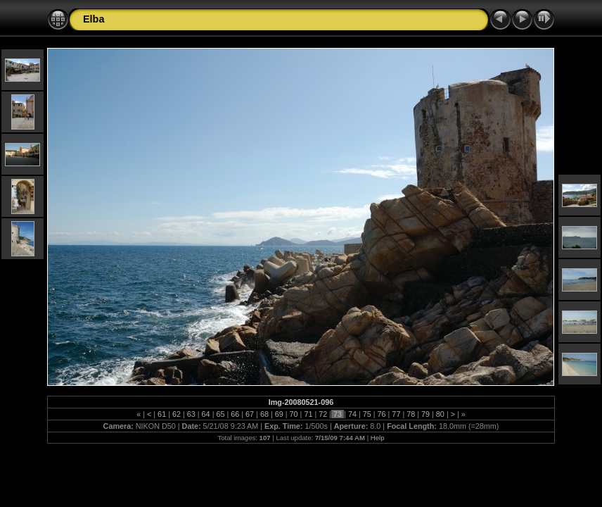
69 (279, 414)
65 (220, 414)
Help (378, 438)
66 (235, 414)
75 (367, 414)
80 (440, 414)
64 (206, 414)
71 (308, 414)
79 (425, 414)
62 (176, 414)
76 (382, 414)
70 (294, 414)
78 (410, 414)
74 (352, 414)
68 (264, 414)
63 (191, 414)
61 (161, 414)
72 (322, 414)
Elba (93, 19)
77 (396, 414)
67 (249, 414)
